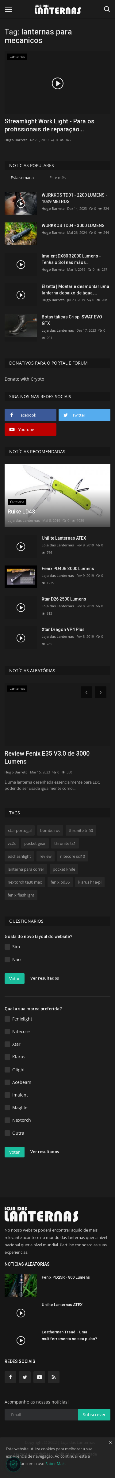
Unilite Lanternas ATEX (64, 538)
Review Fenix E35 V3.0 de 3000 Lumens (47, 757)
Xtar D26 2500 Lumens (64, 599)
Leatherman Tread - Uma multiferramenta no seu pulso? (69, 1335)
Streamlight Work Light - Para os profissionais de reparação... (49, 125)
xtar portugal (20, 830)
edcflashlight (19, 856)
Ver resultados (44, 978)
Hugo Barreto (16, 140)
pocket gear (35, 843)
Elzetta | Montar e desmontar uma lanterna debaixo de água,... (75, 289)
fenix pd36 (60, 882)
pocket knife (64, 869)
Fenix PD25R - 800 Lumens (66, 1277)
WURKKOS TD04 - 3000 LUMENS (73, 225)
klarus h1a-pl (90, 882)
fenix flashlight (21, 895)
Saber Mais (55, 1463)
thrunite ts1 (65, 843)
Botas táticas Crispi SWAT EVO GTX (72, 320)
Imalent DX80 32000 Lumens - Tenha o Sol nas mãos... (71, 259)
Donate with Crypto (24, 379)
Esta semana (22, 177)
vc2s (12, 843)
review (46, 856)
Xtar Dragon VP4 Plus (63, 629)
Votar (14, 978)
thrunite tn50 (81, 830)
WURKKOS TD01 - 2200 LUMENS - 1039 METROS (74, 198)
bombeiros (50, 830)
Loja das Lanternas (58, 330)
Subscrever (94, 1414)
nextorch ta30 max (25, 882)
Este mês (57, 177)
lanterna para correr (26, 869)
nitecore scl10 (72, 856)
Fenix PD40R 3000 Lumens (68, 568)
